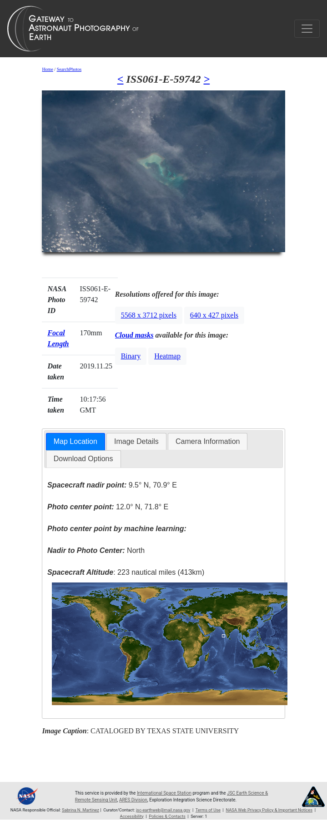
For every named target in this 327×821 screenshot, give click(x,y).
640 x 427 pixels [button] (214, 315)
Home (47, 69)
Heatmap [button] (167, 356)
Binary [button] (131, 356)
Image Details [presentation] (136, 441)
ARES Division (133, 799)
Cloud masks (134, 335)
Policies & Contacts (167, 816)
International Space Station (164, 793)
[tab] (75, 442)
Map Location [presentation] (75, 441)
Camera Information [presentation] (208, 441)
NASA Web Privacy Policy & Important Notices (269, 809)
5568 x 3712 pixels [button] (148, 315)
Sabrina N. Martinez (80, 809)
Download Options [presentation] (83, 459)
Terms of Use (208, 809)
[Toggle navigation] (307, 29)
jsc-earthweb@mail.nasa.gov (163, 809)
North (96, 550)
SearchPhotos (69, 69)
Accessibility (132, 816)
